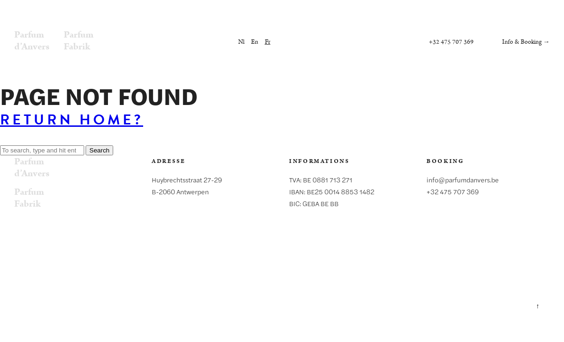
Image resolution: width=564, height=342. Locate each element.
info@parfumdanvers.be (463, 179)
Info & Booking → (526, 42)
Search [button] (99, 150)
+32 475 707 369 (451, 42)
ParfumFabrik (79, 40)
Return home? (71, 119)
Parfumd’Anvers (31, 40)
